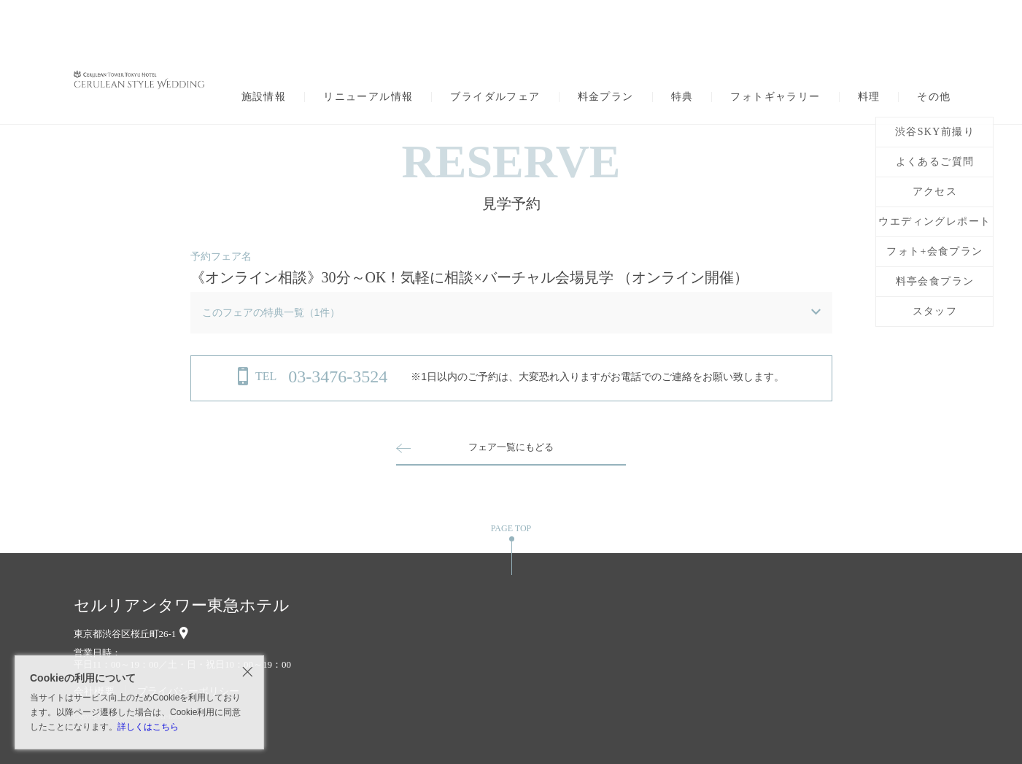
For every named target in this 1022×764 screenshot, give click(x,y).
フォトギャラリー (775, 97)
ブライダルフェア (495, 97)
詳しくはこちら (148, 727)
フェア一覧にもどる (511, 447)
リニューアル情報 (368, 97)
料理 (869, 97)
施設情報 (264, 97)
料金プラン (606, 97)
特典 (682, 97)
